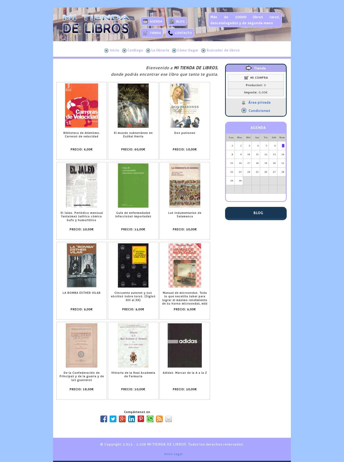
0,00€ (256, 92)
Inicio (111, 50)
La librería (157, 50)
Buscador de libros (220, 50)
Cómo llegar (185, 50)
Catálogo (132, 50)
